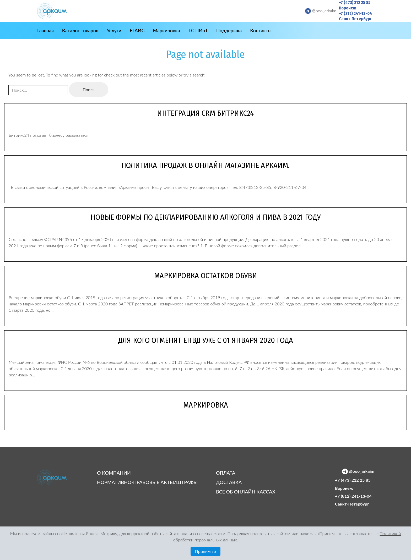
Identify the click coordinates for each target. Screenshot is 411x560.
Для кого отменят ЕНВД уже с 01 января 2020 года (205, 340)
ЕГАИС (137, 30)
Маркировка (166, 30)
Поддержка (229, 30)
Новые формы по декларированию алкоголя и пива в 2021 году (205, 217)
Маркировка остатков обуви (205, 275)
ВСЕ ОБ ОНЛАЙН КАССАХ (245, 492)
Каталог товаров (80, 30)
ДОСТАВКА (229, 482)
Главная (45, 30)
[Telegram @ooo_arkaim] (319, 10)
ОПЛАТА (225, 473)
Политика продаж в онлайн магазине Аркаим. (205, 165)
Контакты (261, 30)
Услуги (114, 30)
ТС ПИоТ (198, 30)
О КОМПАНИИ (114, 473)
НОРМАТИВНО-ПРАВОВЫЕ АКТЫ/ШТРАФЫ (147, 482)
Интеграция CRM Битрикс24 (205, 113)
